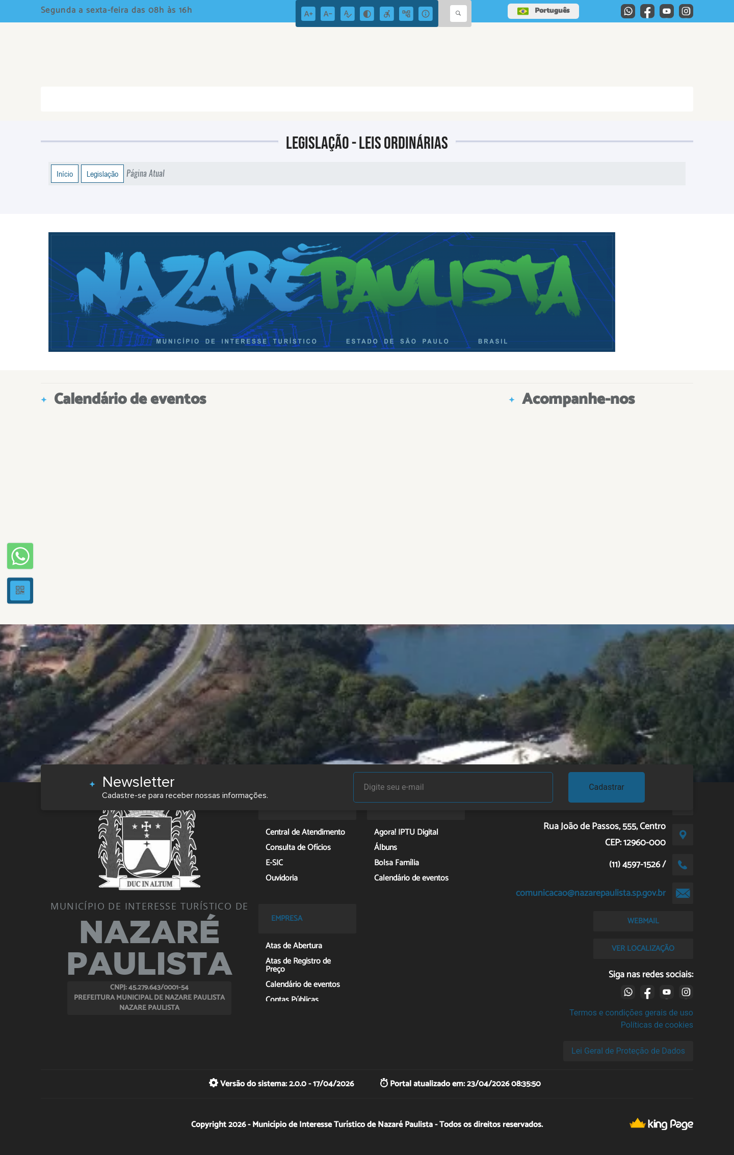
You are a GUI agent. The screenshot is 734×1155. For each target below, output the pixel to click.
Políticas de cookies (657, 1025)
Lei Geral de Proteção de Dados (628, 1051)
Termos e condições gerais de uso (631, 1013)
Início (65, 174)
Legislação (102, 174)
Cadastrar (606, 787)
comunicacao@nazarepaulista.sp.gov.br (591, 893)
